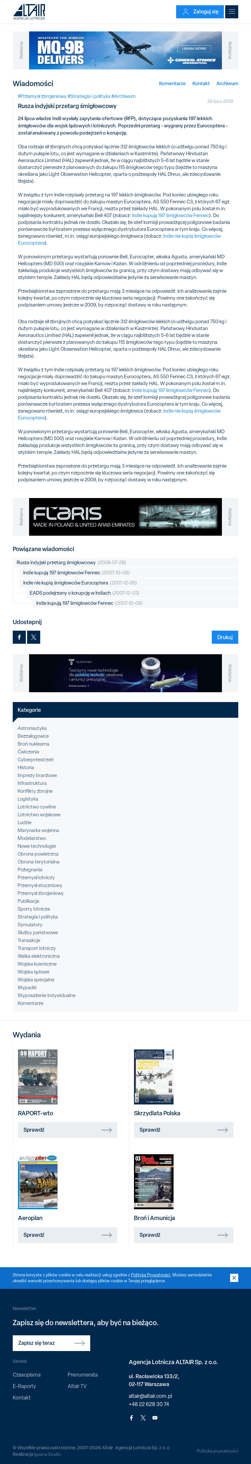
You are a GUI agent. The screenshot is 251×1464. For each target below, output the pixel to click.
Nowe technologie (37, 846)
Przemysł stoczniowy (40, 885)
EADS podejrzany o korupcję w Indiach (85, 593)
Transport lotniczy (37, 948)
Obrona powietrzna (38, 854)
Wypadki (27, 987)
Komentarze (172, 83)
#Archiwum (123, 96)
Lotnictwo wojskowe (39, 814)
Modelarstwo (32, 838)
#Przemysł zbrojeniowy (42, 96)
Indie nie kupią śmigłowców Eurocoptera (80, 583)
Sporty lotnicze (34, 909)
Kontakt (201, 83)
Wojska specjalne (36, 979)
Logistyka (28, 799)
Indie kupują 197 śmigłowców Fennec (170, 215)
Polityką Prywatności (150, 1275)
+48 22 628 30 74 (149, 1404)
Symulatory (30, 924)
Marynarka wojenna (38, 830)
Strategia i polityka (38, 917)
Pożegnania (30, 869)
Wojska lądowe (33, 972)
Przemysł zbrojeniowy (41, 893)
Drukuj (225, 637)
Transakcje (29, 940)
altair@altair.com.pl (150, 1396)
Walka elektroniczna (39, 956)
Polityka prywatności (217, 1451)
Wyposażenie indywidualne (46, 995)
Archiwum (227, 83)
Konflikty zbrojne (35, 791)
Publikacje (28, 901)
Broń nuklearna (33, 744)
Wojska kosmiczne (37, 964)
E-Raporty (24, 1386)
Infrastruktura (32, 783)
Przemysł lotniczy (36, 877)
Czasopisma (27, 1374)
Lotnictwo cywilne (37, 807)
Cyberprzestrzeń (36, 759)
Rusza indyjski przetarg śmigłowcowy (71, 562)
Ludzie (24, 822)
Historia (26, 767)
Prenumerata (83, 1374)
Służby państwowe (38, 932)
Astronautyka (32, 728)
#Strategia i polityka (89, 96)
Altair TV (77, 1386)
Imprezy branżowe (37, 775)
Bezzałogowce (33, 736)
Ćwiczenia (28, 752)
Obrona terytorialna (38, 862)
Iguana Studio (47, 1454)
